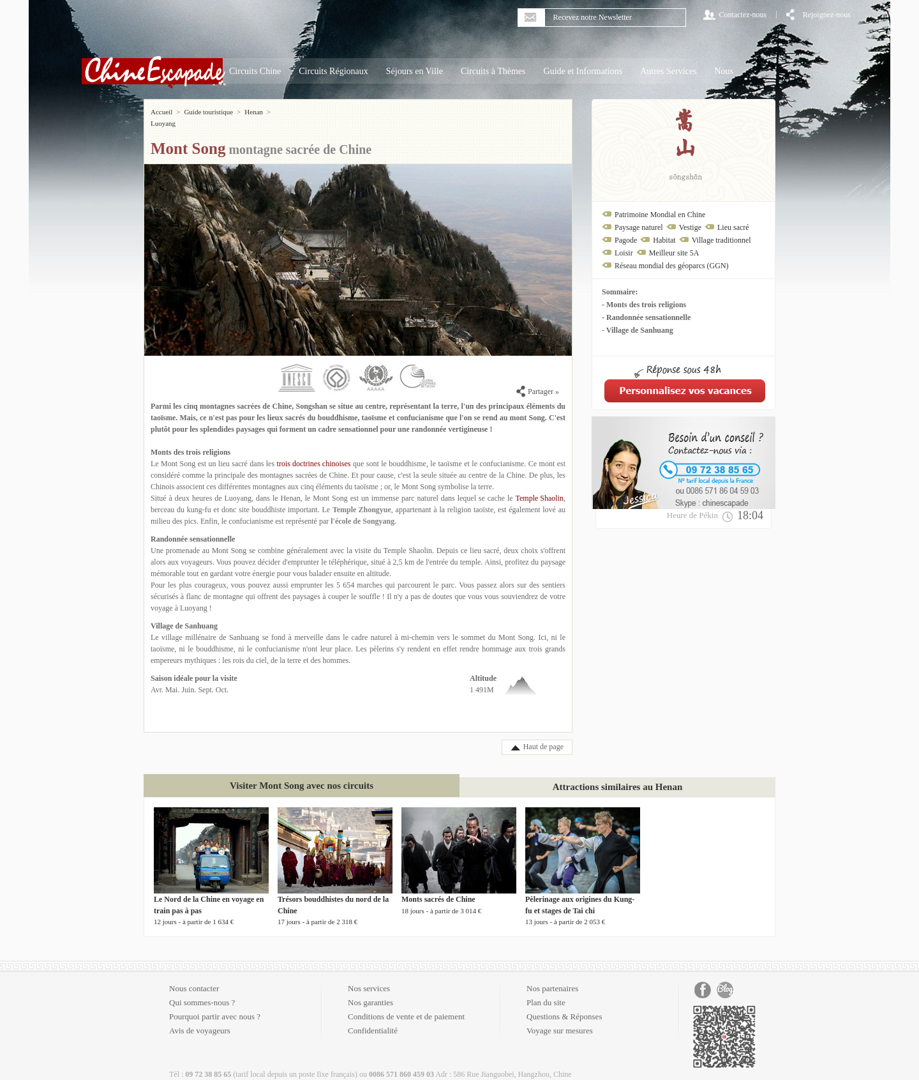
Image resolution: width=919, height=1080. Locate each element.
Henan (253, 112)
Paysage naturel (639, 227)
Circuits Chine (255, 71)
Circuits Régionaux (333, 71)
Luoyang (286, 112)
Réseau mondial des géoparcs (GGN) (672, 265)
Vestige (690, 227)
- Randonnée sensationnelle (646, 317)
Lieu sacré (733, 227)
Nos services (369, 977)
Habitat (664, 240)
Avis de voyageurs (199, 1019)
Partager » (537, 380)
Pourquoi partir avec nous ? (214, 1005)
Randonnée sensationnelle (193, 527)
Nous (723, 71)
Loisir (624, 252)
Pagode (626, 240)
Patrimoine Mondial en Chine (660, 214)
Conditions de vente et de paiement (406, 1005)
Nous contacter (194, 977)
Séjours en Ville (414, 71)
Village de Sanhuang (184, 614)
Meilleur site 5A (674, 252)
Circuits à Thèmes (493, 71)
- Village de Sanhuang (637, 330)
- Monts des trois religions (644, 304)
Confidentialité (373, 1019)
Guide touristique (208, 112)
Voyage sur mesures (560, 1019)
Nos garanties (370, 991)
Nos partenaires (552, 977)
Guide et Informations (583, 71)
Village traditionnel (721, 240)
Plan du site (546, 991)
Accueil (161, 112)
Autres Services (668, 71)
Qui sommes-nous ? (202, 991)
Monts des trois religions (190, 440)
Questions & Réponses (564, 1005)
